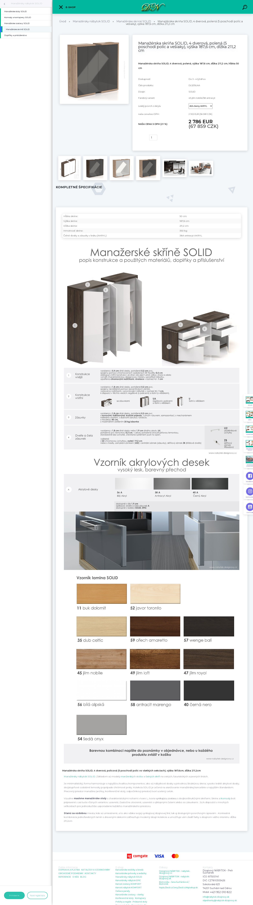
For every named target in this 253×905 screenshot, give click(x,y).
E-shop (67, 7)
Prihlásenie (14, 895)
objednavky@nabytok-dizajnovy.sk (220, 900)
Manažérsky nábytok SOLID (26, 3)
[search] (245, 7)
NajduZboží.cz (166, 888)
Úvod (62, 21)
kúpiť (141, 137)
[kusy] (153, 137)
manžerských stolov (132, 776)
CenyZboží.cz (179, 888)
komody (225, 798)
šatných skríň (153, 776)
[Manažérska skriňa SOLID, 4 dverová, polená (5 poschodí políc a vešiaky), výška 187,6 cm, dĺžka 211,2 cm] (94, 36)
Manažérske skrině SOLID (133, 21)
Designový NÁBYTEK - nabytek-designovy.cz (174, 872)
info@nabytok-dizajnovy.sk (216, 897)
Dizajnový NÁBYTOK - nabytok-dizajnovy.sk (174, 878)
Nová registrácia (37, 895)
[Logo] (153, 7)
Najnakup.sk (192, 888)
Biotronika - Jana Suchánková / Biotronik (174, 883)
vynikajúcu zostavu (166, 798)
